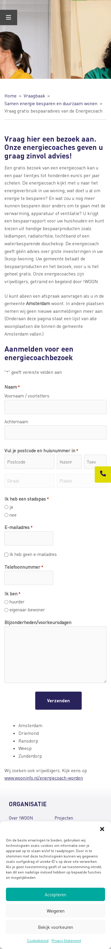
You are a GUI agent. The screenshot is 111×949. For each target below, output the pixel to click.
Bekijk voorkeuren (55, 927)
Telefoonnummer (23, 567)
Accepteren (55, 894)
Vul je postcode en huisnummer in (41, 451)
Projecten (63, 818)
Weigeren (56, 911)
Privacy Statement (66, 940)
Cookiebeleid (38, 940)
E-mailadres (18, 527)
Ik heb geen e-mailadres (33, 554)
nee (13, 515)
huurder (17, 602)
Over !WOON (21, 818)
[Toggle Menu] (8, 17)
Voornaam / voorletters (26, 396)
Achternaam (16, 421)
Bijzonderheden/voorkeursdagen (37, 622)
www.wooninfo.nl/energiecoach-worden (43, 778)
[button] (102, 829)
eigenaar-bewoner (27, 610)
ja (11, 507)
